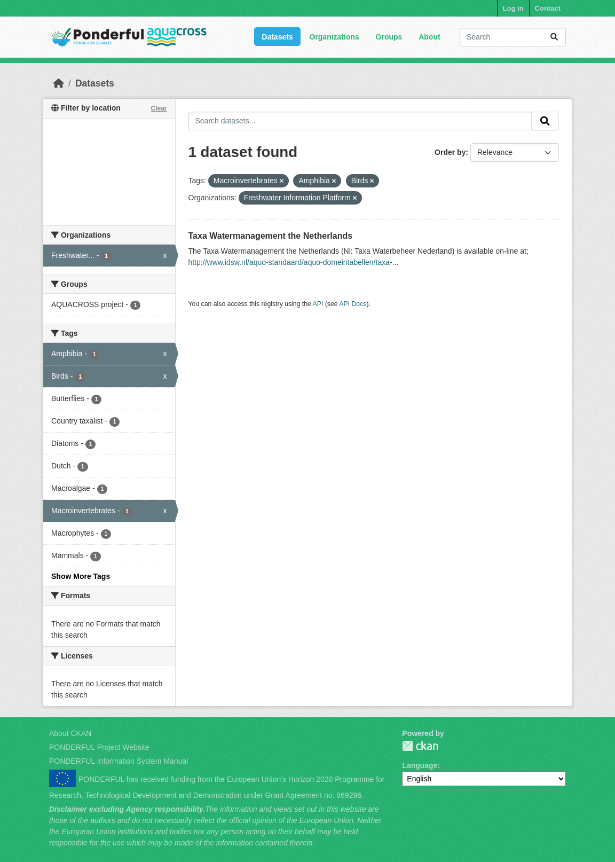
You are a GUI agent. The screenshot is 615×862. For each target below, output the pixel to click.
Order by (450, 152)
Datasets (277, 37)
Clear (159, 108)
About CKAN (70, 733)
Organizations (334, 37)
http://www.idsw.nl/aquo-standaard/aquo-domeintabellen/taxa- (290, 262)
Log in (513, 8)
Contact (548, 8)
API (318, 304)
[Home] (58, 83)
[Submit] (554, 37)
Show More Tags (80, 576)
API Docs (352, 304)
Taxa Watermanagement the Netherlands (270, 235)
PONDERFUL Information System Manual (118, 761)
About (429, 37)
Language (419, 765)
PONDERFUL (420, 745)
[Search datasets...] (513, 37)
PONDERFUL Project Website (99, 747)
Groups (389, 37)
